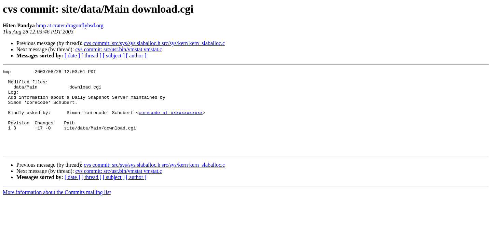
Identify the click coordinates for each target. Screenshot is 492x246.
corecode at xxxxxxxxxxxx (171, 122)
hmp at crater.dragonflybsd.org (70, 25)
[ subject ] (114, 55)
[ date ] (72, 55)
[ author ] (136, 55)
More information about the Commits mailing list (57, 208)
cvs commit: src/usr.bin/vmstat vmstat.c (118, 49)
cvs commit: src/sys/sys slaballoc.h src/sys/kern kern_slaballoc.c (154, 43)
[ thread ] (91, 55)
